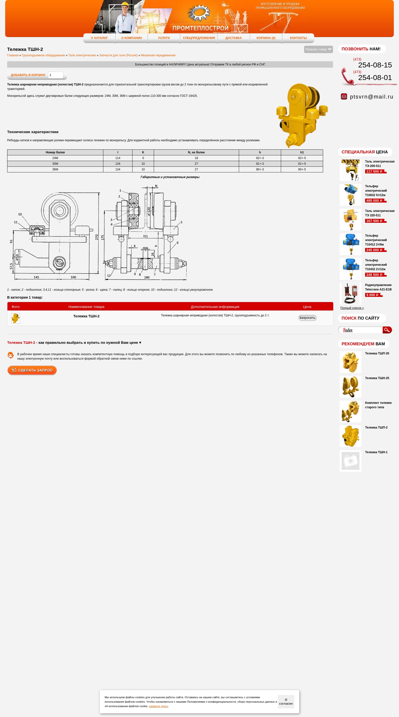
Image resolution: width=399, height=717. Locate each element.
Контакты (298, 38)
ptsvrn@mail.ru (372, 97)
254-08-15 (375, 65)
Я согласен (286, 701)
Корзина (266, 38)
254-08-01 (375, 77)
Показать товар (319, 49)
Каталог (99, 38)
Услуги (164, 38)
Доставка (233, 38)
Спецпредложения (199, 38)
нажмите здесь (158, 706)
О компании (131, 38)
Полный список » (352, 308)
